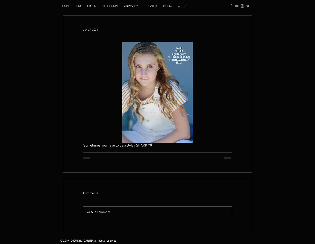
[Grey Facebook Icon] (231, 6)
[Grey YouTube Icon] (236, 6)
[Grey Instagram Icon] (242, 6)
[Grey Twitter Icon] (248, 6)
